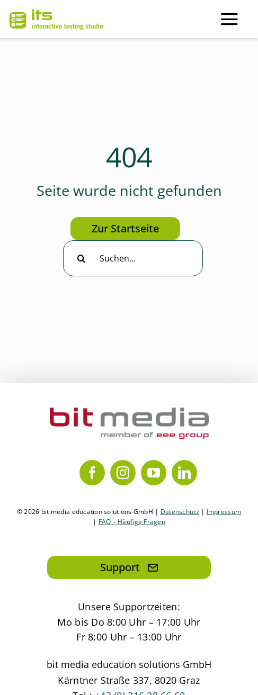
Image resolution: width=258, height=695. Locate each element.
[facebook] (92, 472)
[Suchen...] (133, 258)
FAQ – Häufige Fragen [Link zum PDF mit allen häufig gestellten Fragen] (132, 521)
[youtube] (153, 472)
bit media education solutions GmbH (129, 664)
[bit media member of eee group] (129, 412)
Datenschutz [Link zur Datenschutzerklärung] (180, 511)
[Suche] (81, 258)
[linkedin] (184, 472)
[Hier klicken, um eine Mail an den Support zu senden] (129, 567)
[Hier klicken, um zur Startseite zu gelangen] (125, 228)
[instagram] (123, 472)
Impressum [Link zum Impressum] (224, 511)
